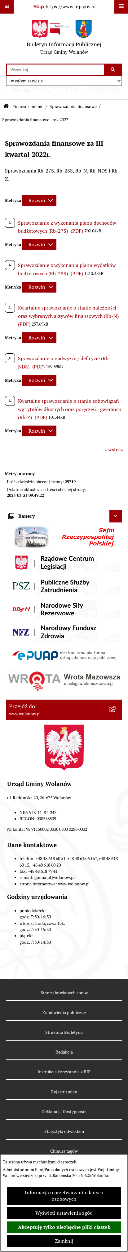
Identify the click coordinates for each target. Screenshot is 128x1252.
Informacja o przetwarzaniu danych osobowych (64, 1195)
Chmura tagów (64, 1151)
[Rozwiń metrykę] (39, 200)
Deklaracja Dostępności (64, 1111)
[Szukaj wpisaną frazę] (113, 70)
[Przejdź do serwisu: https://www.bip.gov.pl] (64, 7)
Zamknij (64, 1241)
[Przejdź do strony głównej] (64, 38)
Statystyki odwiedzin (64, 1131)
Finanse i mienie (27, 106)
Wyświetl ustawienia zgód (64, 1213)
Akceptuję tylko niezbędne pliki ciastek (64, 1227)
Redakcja (64, 1052)
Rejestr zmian (64, 1092)
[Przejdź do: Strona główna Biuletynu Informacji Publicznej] (6, 106)
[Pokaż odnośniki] (7, 7)
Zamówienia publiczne (64, 1012)
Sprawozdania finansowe (73, 106)
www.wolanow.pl (74, 884)
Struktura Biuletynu (64, 1032)
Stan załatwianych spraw (64, 993)
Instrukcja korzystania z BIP (64, 1072)
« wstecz (113, 449)
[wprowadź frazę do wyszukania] (55, 70)
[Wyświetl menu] (121, 7)
